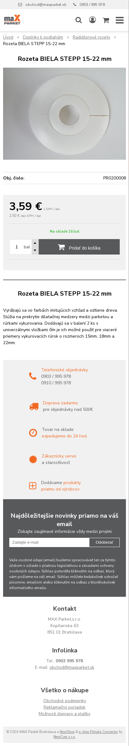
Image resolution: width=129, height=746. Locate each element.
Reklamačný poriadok (64, 707)
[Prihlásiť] (92, 20)
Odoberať (104, 542)
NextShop (67, 732)
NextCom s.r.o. (64, 737)
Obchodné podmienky (64, 701)
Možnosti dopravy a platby (64, 714)
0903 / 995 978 (92, 4)
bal (27, 247)
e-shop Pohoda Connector (98, 732)
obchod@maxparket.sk (45, 4)
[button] (78, 20)
